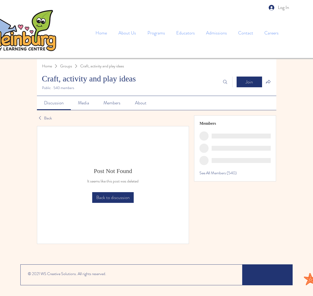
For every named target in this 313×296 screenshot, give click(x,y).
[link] (54, 103)
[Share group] (268, 82)
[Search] (225, 82)
